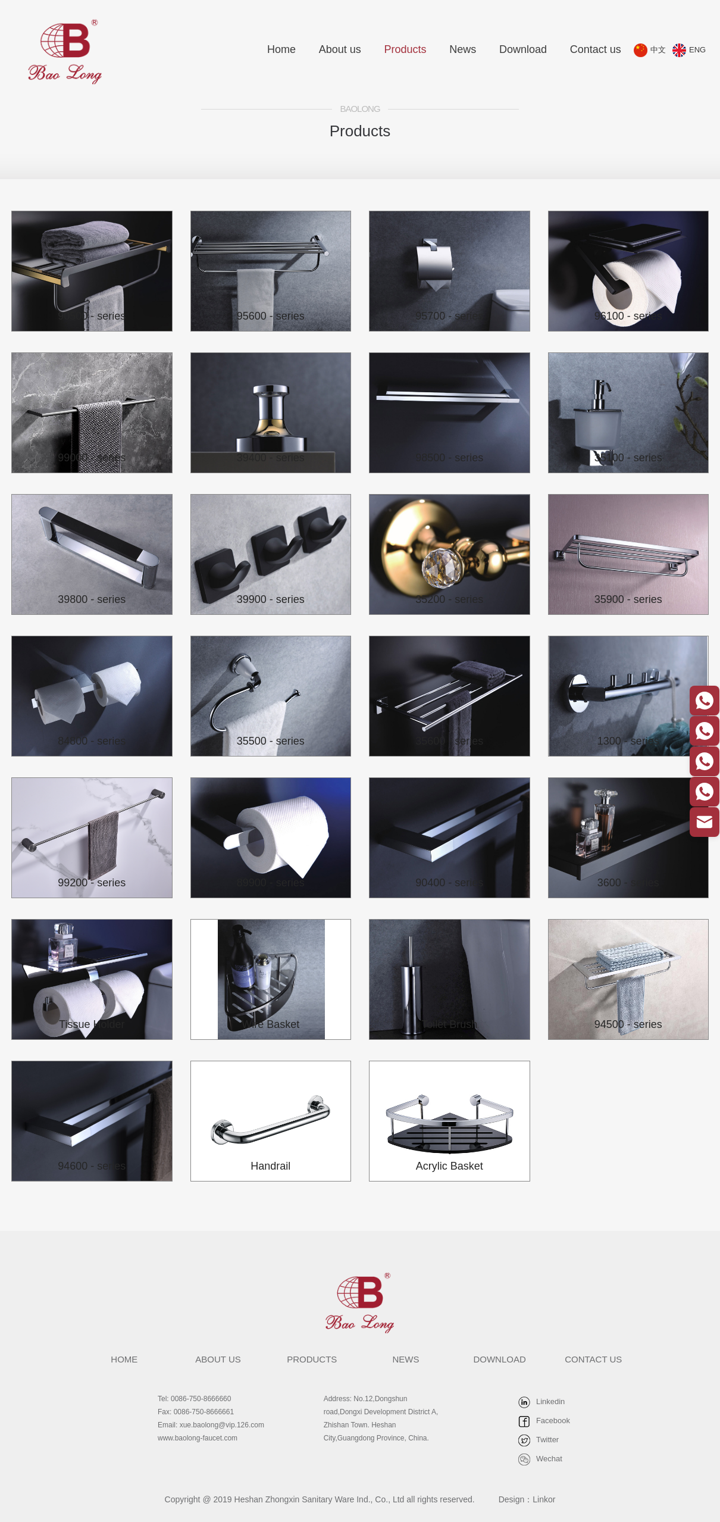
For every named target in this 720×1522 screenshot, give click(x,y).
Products (405, 49)
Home (281, 49)
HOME (124, 1359)
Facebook (544, 1420)
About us (340, 49)
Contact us (595, 49)
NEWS (405, 1359)
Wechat (540, 1458)
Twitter (538, 1439)
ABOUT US (217, 1359)
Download (523, 49)
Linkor (544, 1499)
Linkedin (541, 1401)
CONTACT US (593, 1359)
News (462, 49)
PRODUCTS (312, 1359)
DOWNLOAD (499, 1359)
